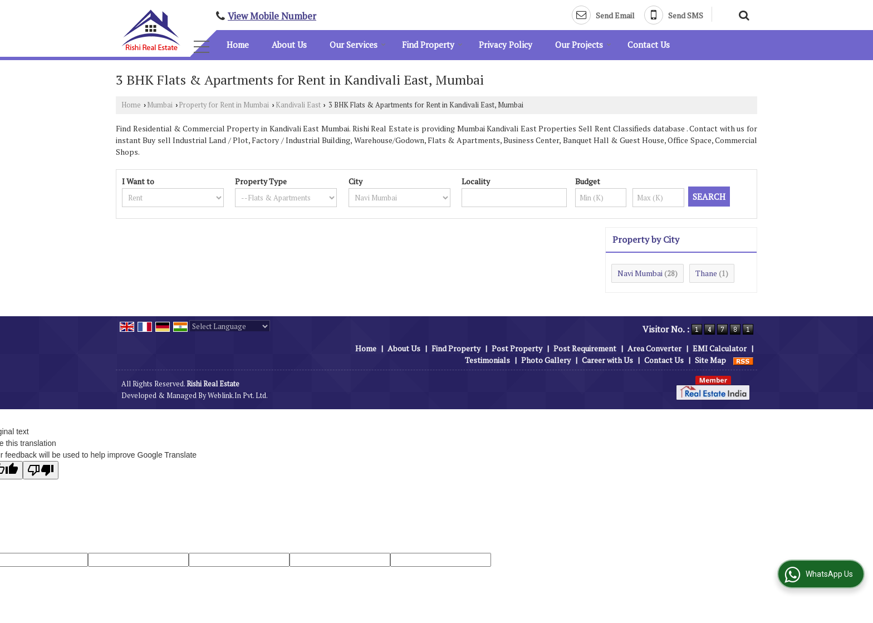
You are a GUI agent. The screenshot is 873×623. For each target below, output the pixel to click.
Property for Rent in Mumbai (224, 105)
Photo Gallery (546, 360)
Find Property (432, 44)
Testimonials (487, 360)
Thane (706, 273)
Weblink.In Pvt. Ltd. (238, 395)
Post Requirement (584, 348)
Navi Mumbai (640, 273)
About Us (289, 44)
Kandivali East (298, 105)
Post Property (517, 348)
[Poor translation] (40, 470)
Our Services (358, 44)
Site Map (710, 360)
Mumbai (160, 105)
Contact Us (648, 44)
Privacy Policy (505, 44)
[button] (272, 16)
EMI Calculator (720, 348)
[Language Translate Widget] (229, 326)
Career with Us (607, 360)
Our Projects (583, 44)
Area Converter (654, 348)
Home (238, 44)
